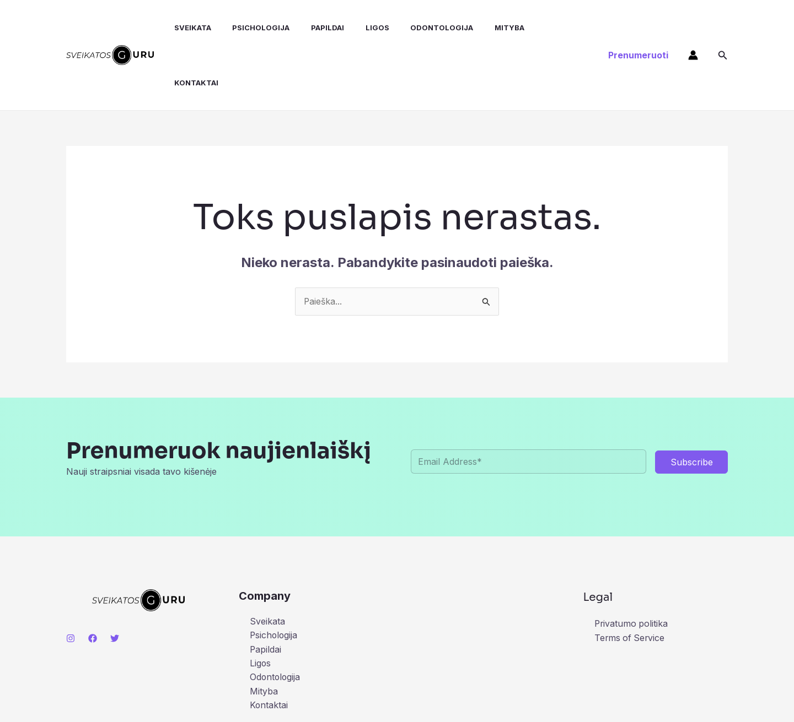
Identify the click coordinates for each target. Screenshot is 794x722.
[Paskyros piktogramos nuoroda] (693, 27)
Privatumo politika (631, 568)
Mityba (482, 27)
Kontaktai (536, 27)
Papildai (311, 27)
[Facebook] (92, 583)
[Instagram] (70, 583)
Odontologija (418, 27)
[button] (638, 27)
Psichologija (248, 27)
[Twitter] (114, 583)
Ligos (357, 27)
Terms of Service (630, 582)
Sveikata (183, 27)
